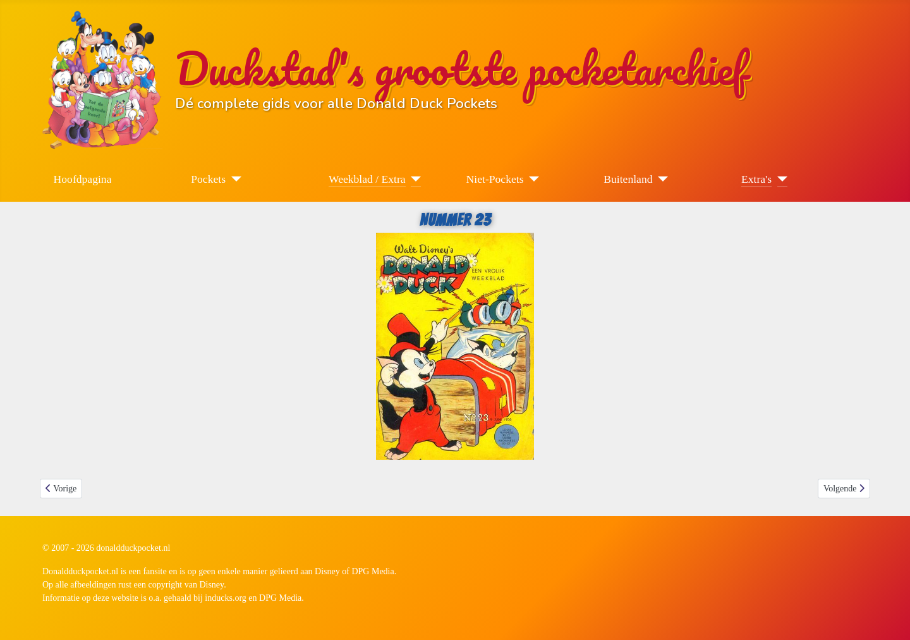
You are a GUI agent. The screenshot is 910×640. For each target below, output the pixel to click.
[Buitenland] (661, 179)
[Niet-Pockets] (532, 179)
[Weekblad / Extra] (414, 179)
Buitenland (628, 179)
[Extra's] (779, 179)
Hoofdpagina (83, 179)
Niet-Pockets (495, 179)
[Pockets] (233, 179)
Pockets (208, 179)
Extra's (756, 179)
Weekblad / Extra (367, 179)
